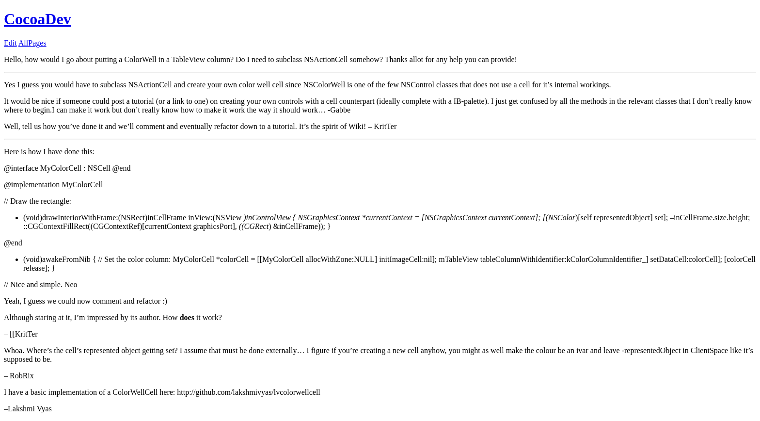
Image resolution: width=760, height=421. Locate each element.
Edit (10, 43)
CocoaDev (37, 19)
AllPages (32, 43)
